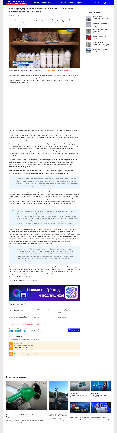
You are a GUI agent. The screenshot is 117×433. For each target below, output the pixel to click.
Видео (71, 3)
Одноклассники (51, 70)
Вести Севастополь (21, 70)
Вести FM (62, 3)
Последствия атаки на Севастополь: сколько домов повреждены (19, 309)
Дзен (35, 70)
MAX (31, 70)
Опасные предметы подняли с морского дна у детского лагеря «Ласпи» (67, 310)
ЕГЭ (55, 2)
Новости (36, 3)
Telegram (60, 70)
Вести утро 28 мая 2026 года (41, 309)
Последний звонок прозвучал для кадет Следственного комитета (19, 316)
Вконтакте (41, 70)
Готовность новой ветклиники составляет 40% (67, 316)
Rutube (66, 70)
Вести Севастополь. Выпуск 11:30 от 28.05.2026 (44, 316)
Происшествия (46, 3)
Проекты (80, 3)
